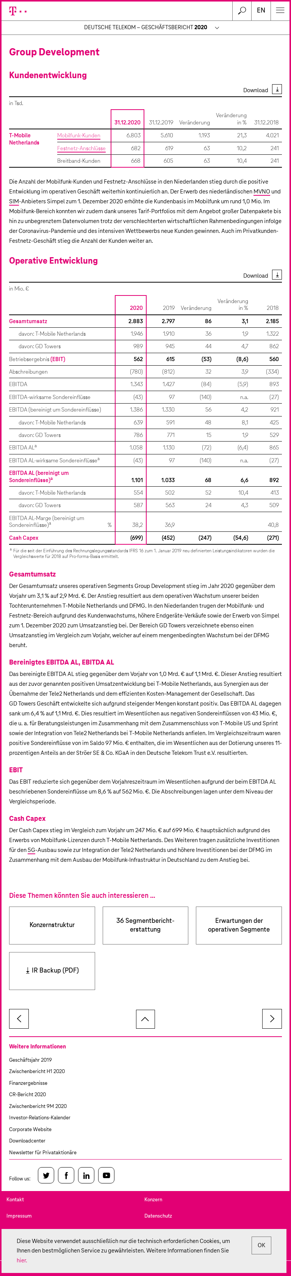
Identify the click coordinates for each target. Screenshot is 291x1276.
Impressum (19, 1216)
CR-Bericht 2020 (27, 1095)
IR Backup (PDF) (55, 970)
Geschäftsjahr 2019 (30, 1060)
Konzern (153, 1200)
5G (31, 850)
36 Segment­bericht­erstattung (145, 925)
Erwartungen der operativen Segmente (239, 925)
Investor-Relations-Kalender (39, 1118)
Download (255, 90)
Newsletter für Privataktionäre (43, 1153)
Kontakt (15, 1200)
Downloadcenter (27, 1141)
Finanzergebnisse (28, 1083)
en (261, 10)
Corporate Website (30, 1130)
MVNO (261, 192)
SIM (14, 201)
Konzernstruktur (52, 925)
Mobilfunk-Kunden (78, 136)
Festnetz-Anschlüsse (81, 149)
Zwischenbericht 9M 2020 (38, 1106)
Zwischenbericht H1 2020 (37, 1072)
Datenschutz (158, 1216)
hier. (22, 1260)
